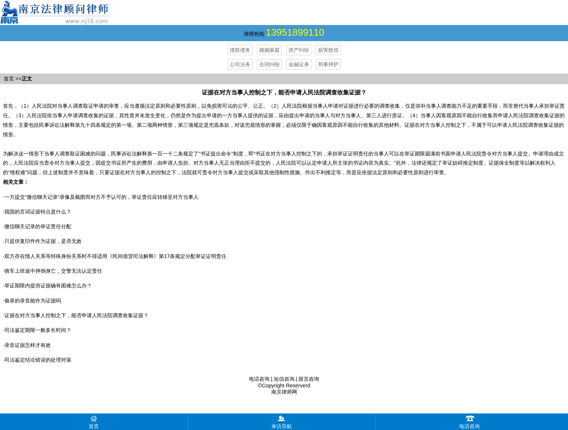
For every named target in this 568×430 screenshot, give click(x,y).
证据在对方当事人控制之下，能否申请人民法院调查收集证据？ (76, 315)
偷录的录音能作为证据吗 (32, 301)
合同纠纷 (269, 64)
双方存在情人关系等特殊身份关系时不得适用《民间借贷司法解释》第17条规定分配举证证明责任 (115, 256)
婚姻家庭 (269, 50)
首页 (9, 79)
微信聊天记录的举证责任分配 (37, 226)
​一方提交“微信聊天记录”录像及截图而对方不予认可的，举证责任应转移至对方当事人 (101, 197)
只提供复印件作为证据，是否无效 (43, 241)
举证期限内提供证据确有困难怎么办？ (48, 286)
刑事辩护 (328, 64)
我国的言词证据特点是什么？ (37, 212)
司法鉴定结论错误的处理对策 (37, 360)
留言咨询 (309, 379)
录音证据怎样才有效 (27, 345)
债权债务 (240, 50)
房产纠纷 (299, 50)
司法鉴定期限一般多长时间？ (37, 330)
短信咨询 (284, 379)
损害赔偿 (328, 50)
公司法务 (240, 64)
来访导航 (281, 421)
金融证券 (299, 64)
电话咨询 (259, 379)
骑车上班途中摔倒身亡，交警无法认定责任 (53, 271)
